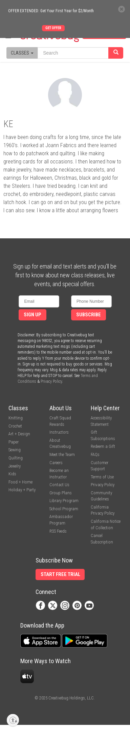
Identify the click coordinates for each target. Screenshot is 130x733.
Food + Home (20, 481)
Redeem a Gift (103, 446)
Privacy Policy (51, 381)
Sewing (14, 449)
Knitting (15, 417)
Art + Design (19, 433)
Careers (56, 462)
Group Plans (60, 492)
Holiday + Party (22, 489)
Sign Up (32, 315)
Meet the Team (62, 454)
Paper (13, 441)
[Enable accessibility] (13, 720)
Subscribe (88, 315)
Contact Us (59, 484)
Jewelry (14, 466)
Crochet (15, 426)
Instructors (59, 432)
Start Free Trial (60, 574)
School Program (63, 508)
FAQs (95, 454)
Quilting (15, 457)
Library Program (64, 500)
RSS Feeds (58, 531)
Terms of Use (102, 476)
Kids (12, 473)
